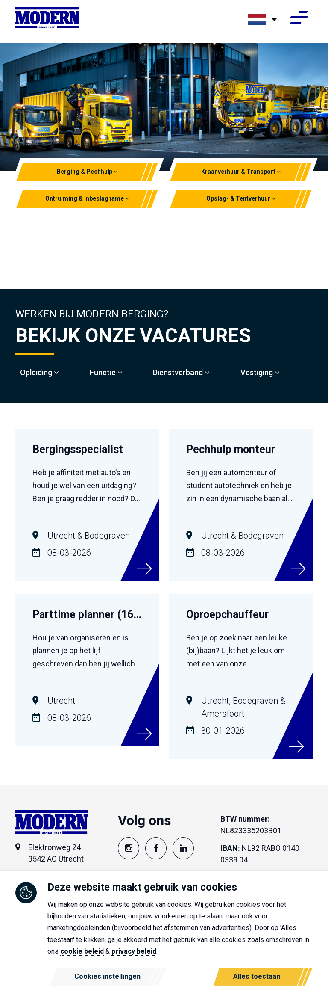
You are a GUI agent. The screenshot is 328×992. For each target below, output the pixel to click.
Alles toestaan (256, 976)
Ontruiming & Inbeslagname (87, 198)
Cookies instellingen (107, 976)
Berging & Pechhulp (87, 171)
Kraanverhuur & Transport (241, 171)
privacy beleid (133, 951)
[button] (116, 171)
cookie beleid (82, 951)
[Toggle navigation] (299, 20)
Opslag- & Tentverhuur (240, 198)
